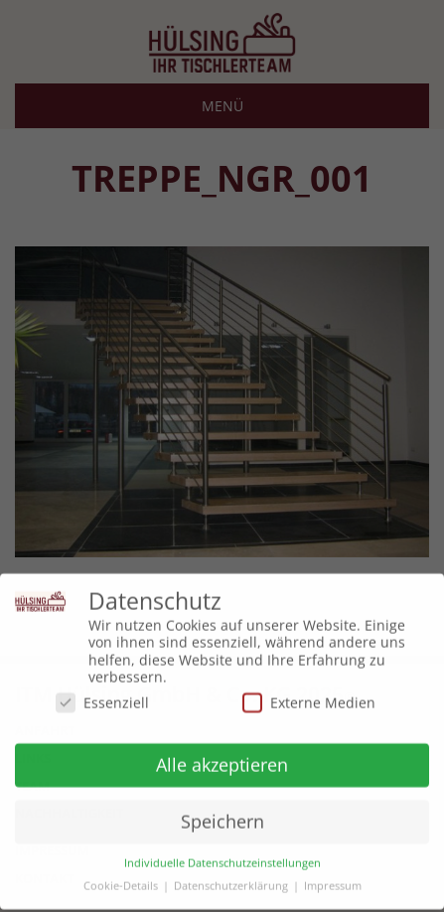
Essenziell (102, 695)
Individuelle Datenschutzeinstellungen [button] (222, 857)
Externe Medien (308, 695)
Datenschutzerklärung (231, 880)
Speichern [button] (222, 816)
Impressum (333, 880)
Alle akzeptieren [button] (222, 759)
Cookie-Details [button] (120, 880)
